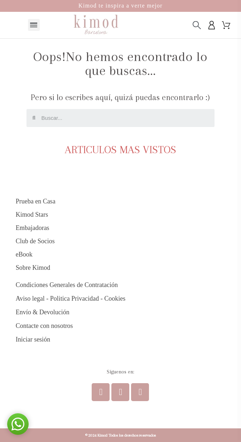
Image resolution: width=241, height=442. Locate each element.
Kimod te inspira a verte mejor (120, 6)
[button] (18, 424)
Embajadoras (32, 227)
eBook (24, 254)
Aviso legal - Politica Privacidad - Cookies (71, 298)
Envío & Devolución (42, 312)
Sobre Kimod (33, 267)
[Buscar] (197, 25)
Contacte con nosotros (44, 325)
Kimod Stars (32, 214)
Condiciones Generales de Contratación (67, 284)
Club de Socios (35, 241)
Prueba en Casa (36, 201)
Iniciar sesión (33, 339)
